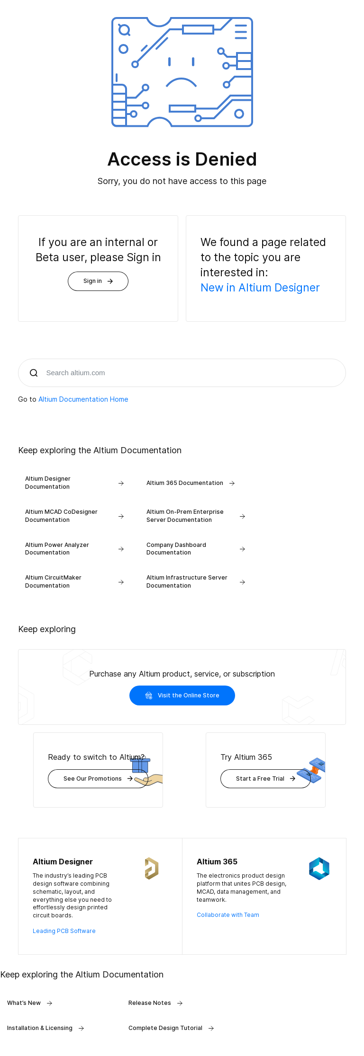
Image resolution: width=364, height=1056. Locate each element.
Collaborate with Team (228, 914)
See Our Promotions (98, 778)
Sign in (98, 280)
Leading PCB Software (64, 930)
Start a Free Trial (265, 778)
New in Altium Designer (260, 287)
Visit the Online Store (182, 695)
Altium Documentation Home (83, 399)
